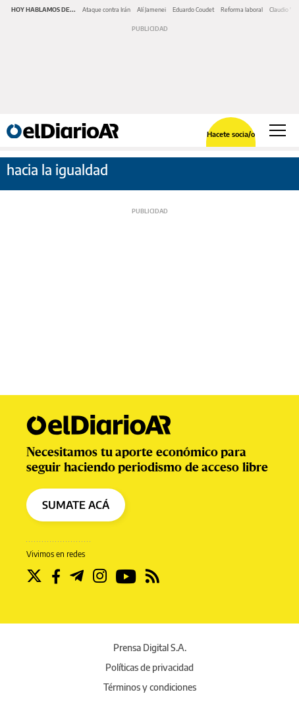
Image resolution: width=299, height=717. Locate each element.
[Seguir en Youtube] (126, 576)
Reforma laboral (242, 9)
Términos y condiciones (149, 687)
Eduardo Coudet (193, 9)
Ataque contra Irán (106, 9)
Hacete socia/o (231, 134)
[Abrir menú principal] (277, 130)
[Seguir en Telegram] (77, 576)
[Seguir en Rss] (152, 576)
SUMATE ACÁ (75, 505)
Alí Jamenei (151, 9)
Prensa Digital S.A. (149, 647)
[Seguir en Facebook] (56, 576)
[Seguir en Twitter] (34, 576)
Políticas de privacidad (149, 667)
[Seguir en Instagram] (100, 576)
